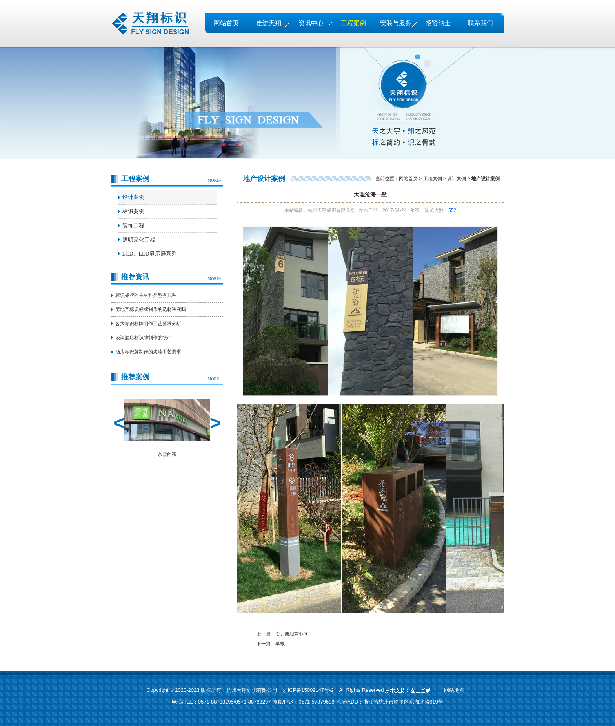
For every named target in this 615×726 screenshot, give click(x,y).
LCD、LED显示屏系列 (149, 254)
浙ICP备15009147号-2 (308, 690)
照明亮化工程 (138, 240)
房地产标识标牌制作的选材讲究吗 (150, 309)
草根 (280, 643)
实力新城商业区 (291, 634)
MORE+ (214, 180)
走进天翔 (268, 23)
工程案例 (353, 23)
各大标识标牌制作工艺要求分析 (148, 323)
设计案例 (133, 197)
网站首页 (226, 23)
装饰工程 (133, 226)
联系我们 (480, 23)
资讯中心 (311, 23)
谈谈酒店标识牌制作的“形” (142, 337)
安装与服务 (395, 23)
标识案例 (133, 211)
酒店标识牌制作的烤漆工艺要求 (148, 352)
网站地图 (454, 690)
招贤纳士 (438, 23)
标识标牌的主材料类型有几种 (145, 295)
